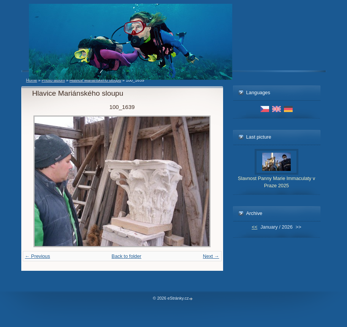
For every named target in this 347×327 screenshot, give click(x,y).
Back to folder (126, 256)
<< (254, 227)
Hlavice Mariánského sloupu (95, 80)
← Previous (37, 256)
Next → (211, 256)
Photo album (53, 80)
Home (31, 80)
